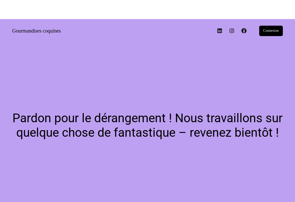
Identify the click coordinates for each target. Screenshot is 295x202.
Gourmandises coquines (36, 31)
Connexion (271, 31)
